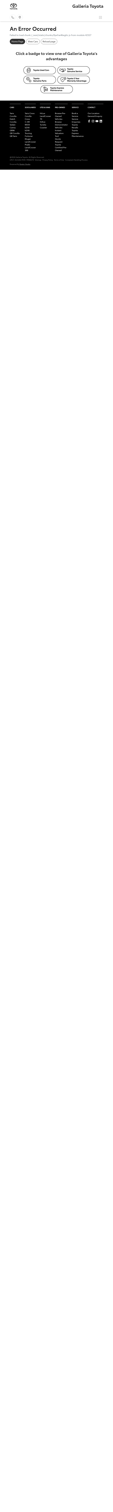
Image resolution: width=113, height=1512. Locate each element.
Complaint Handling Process (76, 160)
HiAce (42, 121)
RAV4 (27, 124)
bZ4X (27, 127)
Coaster (43, 127)
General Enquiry (95, 116)
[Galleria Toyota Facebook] (90, 121)
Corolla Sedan (13, 123)
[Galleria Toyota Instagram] (94, 121)
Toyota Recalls (75, 126)
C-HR (27, 121)
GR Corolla (15, 133)
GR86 (12, 130)
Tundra (43, 124)
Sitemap (38, 160)
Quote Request (58, 140)
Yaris (12, 113)
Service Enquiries (76, 120)
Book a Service (75, 114)
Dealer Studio (25, 164)
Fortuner (29, 136)
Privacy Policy (47, 160)
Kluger (28, 138)
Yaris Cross (30, 113)
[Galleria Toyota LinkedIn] (101, 121)
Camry (13, 127)
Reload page (49, 41)
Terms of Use (59, 160)
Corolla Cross (28, 117)
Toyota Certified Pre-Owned (61, 147)
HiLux (42, 113)
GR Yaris (13, 136)
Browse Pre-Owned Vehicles (60, 116)
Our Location (93, 113)
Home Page (17, 41)
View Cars (33, 41)
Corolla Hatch (13, 117)
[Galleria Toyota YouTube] (97, 121)
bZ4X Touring (28, 132)
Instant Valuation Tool (59, 133)
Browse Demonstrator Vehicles (61, 124)
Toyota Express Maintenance (78, 133)
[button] (100, 17)
